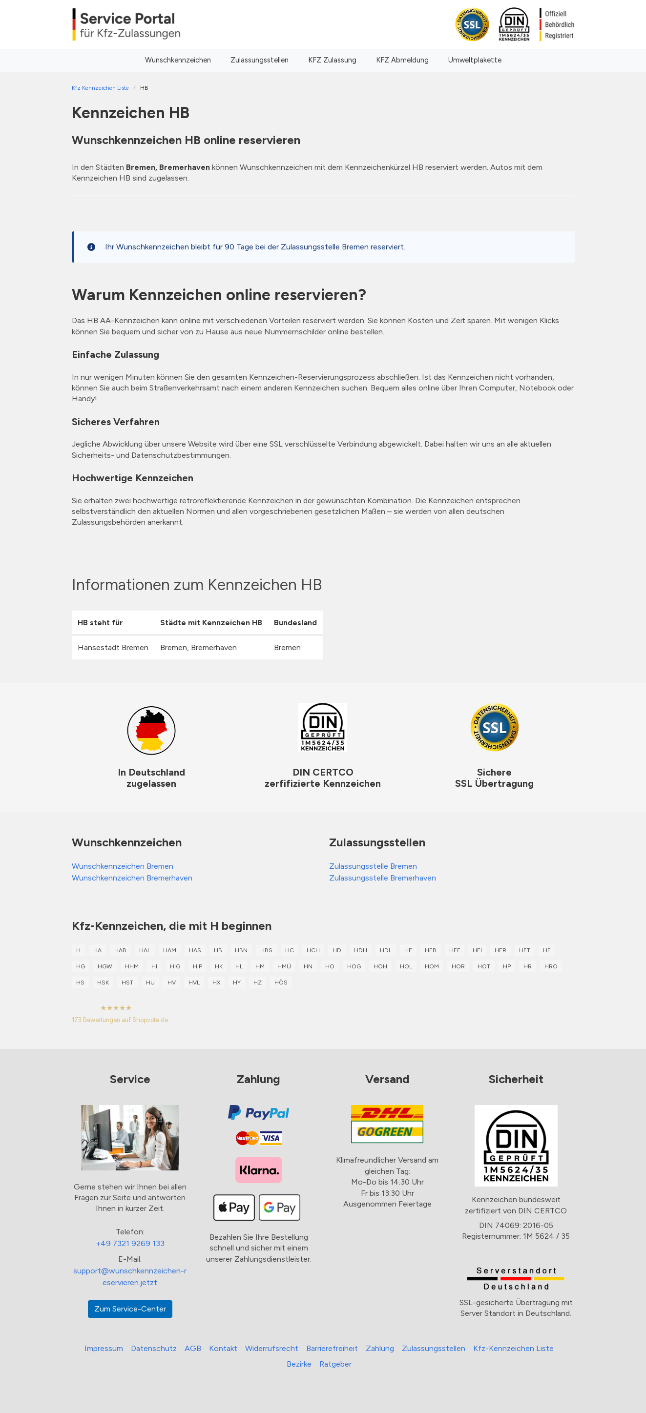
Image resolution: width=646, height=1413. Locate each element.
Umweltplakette (474, 60)
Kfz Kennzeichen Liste (100, 87)
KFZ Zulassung (332, 60)
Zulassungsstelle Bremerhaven (382, 877)
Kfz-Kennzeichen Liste (513, 1348)
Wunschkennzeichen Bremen (122, 866)
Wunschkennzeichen (178, 60)
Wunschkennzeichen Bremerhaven (132, 877)
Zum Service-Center (130, 1308)
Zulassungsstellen (259, 60)
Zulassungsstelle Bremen (373, 866)
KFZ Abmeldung (402, 60)
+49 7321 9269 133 (130, 1243)
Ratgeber (335, 1364)
